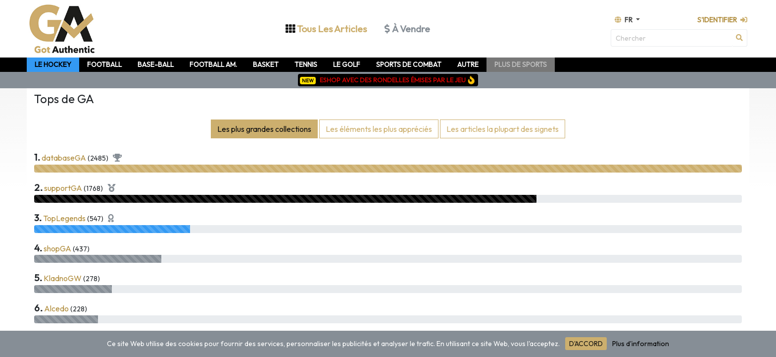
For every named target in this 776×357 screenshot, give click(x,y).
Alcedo (56, 308)
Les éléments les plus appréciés (379, 129)
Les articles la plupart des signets (502, 129)
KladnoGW (63, 278)
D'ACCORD (586, 343)
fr (624, 19)
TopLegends (64, 218)
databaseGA (64, 158)
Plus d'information (640, 343)
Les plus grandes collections (264, 129)
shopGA (57, 248)
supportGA (63, 188)
